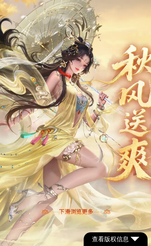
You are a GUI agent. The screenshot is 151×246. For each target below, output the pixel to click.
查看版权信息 (115, 239)
